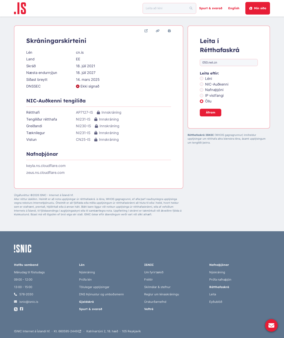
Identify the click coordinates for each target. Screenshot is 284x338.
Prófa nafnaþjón (220, 279)
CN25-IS (83, 139)
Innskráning (109, 112)
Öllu (208, 101)
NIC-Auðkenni (216, 84)
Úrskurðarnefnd (155, 302)
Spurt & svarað (210, 8)
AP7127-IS (84, 112)
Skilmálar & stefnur (157, 287)
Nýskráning (87, 272)
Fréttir (148, 279)
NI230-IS (83, 126)
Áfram (210, 112)
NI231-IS (83, 119)
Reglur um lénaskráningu (161, 294)
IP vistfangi (214, 95)
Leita (212, 294)
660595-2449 (69, 331)
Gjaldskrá (86, 302)
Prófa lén (85, 279)
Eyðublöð (215, 302)
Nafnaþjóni (214, 90)
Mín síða (257, 8)
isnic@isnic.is (26, 302)
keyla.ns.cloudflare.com (46, 166)
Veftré (148, 309)
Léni (208, 78)
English (233, 8)
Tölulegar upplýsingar (94, 287)
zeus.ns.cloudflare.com (45, 172)
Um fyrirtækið (153, 272)
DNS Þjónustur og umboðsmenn (101, 294)
